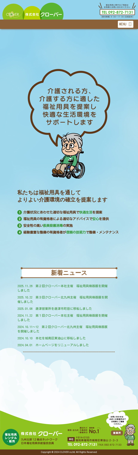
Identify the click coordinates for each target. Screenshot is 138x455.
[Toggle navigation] (125, 24)
